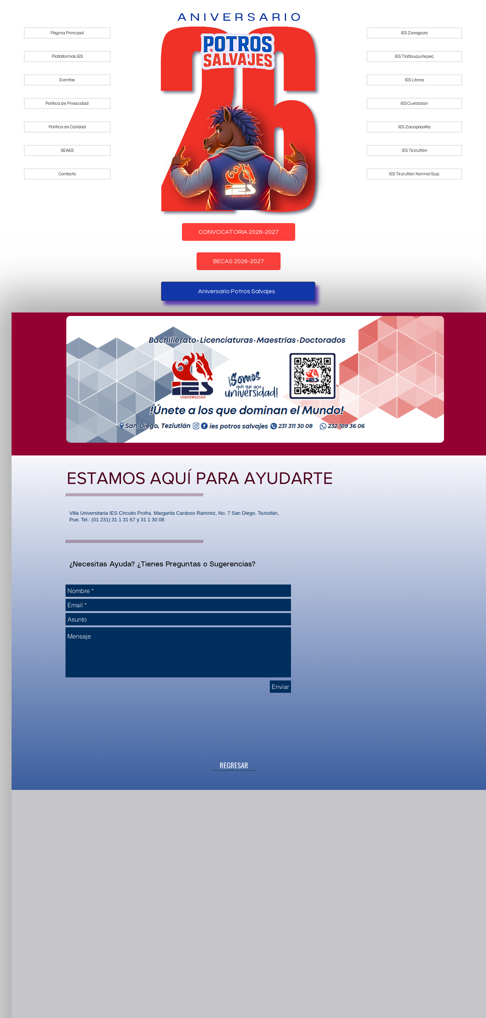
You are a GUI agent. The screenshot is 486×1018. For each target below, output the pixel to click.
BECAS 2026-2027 (238, 261)
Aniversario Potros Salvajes (236, 291)
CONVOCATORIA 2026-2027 (238, 232)
